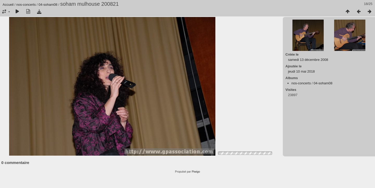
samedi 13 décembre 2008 (308, 60)
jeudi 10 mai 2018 (301, 71)
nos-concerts (26, 5)
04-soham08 (48, 5)
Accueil (8, 5)
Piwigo (196, 171)
